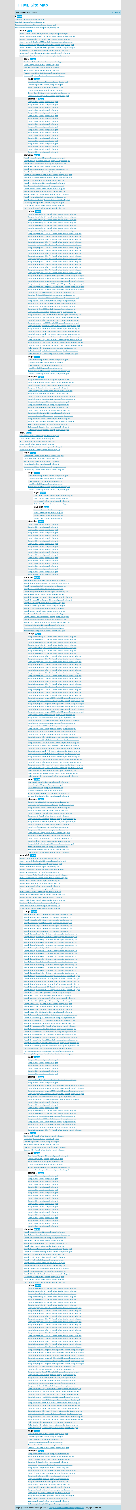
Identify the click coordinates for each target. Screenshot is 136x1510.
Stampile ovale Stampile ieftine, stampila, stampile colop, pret (43, 166)
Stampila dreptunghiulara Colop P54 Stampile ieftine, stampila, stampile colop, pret (55, 262)
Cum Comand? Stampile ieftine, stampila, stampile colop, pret (43, 62)
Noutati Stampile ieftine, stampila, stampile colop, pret (41, 70)
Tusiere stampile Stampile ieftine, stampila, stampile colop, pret (44, 205)
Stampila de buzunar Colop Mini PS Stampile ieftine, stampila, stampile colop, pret (54, 315)
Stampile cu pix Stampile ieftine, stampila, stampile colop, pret (44, 186)
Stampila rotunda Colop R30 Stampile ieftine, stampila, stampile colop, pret (52, 222)
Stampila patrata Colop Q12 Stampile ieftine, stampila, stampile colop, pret (52, 301)
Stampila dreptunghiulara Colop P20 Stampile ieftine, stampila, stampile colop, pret (55, 236)
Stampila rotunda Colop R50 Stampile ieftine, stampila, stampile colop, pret (52, 231)
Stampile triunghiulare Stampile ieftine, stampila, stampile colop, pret (46, 169)
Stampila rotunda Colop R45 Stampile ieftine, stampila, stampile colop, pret (52, 228)
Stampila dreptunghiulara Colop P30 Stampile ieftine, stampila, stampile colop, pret (55, 239)
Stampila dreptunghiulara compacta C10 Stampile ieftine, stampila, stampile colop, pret (56, 275)
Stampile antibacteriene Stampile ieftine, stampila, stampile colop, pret (46, 194)
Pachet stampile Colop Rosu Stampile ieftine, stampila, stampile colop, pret (44, 50)
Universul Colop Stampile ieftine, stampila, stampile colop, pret (44, 76)
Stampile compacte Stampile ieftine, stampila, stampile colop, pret (45, 163)
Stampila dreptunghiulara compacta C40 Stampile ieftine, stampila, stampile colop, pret (56, 284)
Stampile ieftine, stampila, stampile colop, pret (30, 19)
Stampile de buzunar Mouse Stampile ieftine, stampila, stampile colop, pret (48, 177)
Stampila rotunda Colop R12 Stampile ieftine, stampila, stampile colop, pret (52, 214)
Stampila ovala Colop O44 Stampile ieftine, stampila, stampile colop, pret (51, 292)
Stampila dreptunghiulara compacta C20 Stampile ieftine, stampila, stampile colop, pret (56, 278)
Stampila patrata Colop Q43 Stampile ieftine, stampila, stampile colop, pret (52, 312)
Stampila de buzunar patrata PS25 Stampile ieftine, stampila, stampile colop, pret (54, 326)
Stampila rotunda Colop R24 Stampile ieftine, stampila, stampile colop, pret (44, 34)
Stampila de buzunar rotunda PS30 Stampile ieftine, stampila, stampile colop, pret (54, 331)
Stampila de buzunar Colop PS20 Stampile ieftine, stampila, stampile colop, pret (53, 317)
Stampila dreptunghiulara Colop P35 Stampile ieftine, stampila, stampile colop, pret (55, 256)
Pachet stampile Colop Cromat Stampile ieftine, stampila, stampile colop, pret (44, 56)
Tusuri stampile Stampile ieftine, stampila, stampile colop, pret (44, 203)
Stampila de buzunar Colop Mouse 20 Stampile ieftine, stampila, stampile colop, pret (47, 45)
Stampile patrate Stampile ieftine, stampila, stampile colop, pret (44, 172)
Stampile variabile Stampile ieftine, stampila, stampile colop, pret (45, 191)
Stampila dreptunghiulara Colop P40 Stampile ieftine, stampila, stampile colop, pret (55, 242)
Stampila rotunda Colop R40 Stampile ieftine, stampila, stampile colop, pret (52, 225)
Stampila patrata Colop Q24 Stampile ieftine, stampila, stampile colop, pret (52, 306)
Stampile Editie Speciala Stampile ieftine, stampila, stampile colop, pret (47, 200)
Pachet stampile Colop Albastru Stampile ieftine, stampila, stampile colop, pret (45, 53)
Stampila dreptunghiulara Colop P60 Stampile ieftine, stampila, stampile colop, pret (55, 248)
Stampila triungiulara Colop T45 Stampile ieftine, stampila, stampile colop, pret (45, 39)
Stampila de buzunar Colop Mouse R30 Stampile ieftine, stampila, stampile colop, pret (47, 47)
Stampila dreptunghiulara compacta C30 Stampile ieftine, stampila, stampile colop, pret (47, 36)
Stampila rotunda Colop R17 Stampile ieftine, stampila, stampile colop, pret (52, 217)
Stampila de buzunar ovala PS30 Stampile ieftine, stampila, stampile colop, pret (53, 323)
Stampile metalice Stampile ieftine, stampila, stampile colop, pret (44, 189)
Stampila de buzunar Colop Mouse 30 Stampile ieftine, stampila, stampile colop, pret (55, 340)
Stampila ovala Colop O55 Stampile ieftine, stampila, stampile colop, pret (51, 295)
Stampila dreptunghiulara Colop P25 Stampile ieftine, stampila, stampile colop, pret (55, 270)
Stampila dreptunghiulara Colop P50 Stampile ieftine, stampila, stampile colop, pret (55, 245)
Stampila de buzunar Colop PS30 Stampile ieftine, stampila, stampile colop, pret (53, 320)
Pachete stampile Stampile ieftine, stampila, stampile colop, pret (44, 208)
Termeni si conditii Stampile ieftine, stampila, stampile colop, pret (45, 73)
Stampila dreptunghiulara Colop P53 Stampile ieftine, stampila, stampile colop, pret (55, 253)
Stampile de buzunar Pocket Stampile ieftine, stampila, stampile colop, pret (48, 175)
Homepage (116, 12)
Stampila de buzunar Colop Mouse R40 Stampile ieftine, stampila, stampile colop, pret (55, 345)
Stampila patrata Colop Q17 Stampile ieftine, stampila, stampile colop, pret (52, 303)
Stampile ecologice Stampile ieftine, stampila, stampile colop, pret (45, 197)
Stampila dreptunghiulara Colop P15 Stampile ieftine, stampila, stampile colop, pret (55, 267)
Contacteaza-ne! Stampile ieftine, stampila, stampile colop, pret (35, 25)
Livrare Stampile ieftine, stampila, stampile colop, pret (41, 65)
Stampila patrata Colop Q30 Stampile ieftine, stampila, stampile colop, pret (52, 309)
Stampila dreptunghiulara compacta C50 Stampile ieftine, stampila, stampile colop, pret (56, 287)
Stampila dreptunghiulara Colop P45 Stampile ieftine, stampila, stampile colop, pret (55, 273)
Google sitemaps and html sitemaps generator (66, 1508)
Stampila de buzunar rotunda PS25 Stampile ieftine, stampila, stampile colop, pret (54, 328)
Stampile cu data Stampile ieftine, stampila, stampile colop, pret (44, 180)
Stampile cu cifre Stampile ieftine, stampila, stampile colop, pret (44, 183)
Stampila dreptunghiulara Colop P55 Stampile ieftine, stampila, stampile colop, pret (46, 42)
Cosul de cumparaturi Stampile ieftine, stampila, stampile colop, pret (37, 28)
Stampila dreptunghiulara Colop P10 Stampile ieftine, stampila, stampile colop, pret (55, 234)
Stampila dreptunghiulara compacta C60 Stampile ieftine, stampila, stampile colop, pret (56, 289)
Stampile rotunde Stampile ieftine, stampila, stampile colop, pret (44, 158)
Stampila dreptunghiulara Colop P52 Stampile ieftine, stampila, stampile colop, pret (55, 250)
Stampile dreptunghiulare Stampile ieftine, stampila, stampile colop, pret (47, 161)
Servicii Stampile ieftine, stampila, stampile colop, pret (41, 67)
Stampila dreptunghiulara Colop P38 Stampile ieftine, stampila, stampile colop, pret (55, 259)
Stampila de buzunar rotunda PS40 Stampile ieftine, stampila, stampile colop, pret (54, 334)
